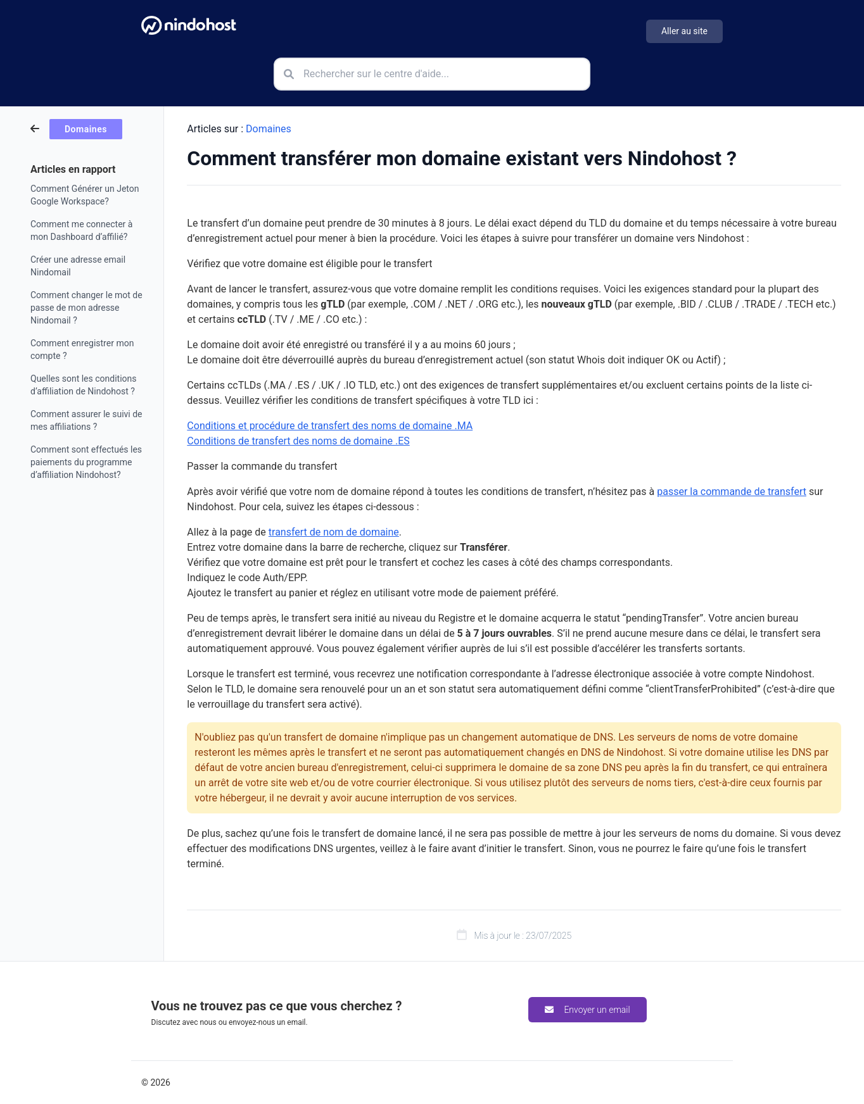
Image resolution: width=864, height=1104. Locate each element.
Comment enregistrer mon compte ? (82, 349)
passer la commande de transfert (731, 492)
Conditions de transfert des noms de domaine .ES (298, 441)
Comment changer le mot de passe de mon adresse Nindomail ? (86, 307)
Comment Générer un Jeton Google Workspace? (84, 195)
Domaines (268, 129)
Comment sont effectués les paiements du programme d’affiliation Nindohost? (86, 462)
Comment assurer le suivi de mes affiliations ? (86, 420)
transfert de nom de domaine (334, 532)
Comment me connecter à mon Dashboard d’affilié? (81, 230)
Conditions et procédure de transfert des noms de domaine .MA (330, 426)
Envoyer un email (587, 1010)
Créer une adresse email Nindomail (77, 265)
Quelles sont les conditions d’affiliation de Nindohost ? (83, 384)
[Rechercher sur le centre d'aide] (432, 74)
